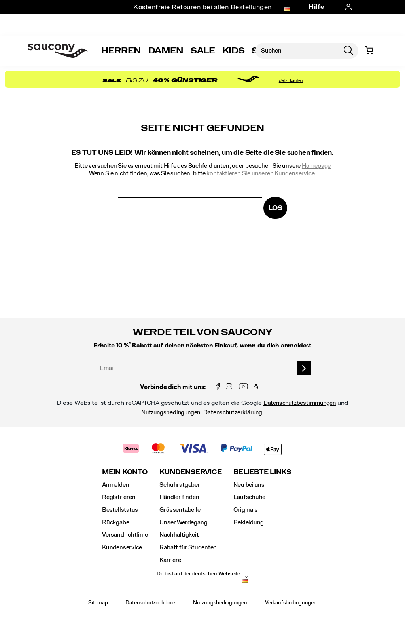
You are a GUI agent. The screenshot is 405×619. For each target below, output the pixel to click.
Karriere (170, 560)
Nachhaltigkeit (179, 535)
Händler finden (179, 497)
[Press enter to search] (348, 51)
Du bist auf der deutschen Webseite (198, 574)
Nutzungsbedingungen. (171, 412)
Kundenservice (122, 547)
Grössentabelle (179, 510)
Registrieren (118, 497)
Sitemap (98, 603)
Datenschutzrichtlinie (150, 603)
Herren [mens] (121, 50)
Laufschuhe (249, 497)
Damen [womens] (166, 50)
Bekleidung (248, 522)
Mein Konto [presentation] (125, 472)
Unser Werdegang (183, 522)
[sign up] (304, 368)
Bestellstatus (120, 510)
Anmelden (115, 485)
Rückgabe (115, 522)
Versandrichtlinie (125, 535)
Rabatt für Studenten (188, 547)
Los (275, 208)
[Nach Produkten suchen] (297, 51)
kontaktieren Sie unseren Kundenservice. (261, 173)
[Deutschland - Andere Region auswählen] (245, 581)
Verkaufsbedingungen (291, 603)
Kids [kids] (233, 50)
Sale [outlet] (203, 50)
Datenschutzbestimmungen (299, 403)
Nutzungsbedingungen (220, 603)
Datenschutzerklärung (232, 412)
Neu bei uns (249, 485)
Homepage (316, 166)
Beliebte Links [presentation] (262, 472)
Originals (245, 510)
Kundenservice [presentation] (190, 472)
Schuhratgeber (179, 485)
